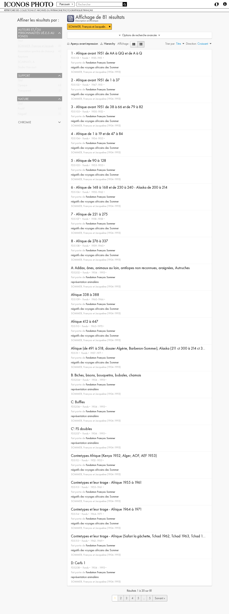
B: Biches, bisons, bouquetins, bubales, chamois (106, 375)
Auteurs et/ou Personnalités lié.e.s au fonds (36, 33)
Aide (225, 4)
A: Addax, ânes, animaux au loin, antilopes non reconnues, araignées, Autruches (130, 267)
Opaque (22, 86)
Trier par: (170, 43)
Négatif (22, 114)
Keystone (23, 57)
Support (24, 75)
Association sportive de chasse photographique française (50, 52)
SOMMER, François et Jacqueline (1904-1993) (45, 46)
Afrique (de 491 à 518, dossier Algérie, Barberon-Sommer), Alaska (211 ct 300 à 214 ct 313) (139, 348)
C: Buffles (78, 402)
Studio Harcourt (27, 68)
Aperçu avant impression (82, 43)
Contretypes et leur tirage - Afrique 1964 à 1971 (106, 509)
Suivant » (160, 598)
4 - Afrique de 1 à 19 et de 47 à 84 (97, 133)
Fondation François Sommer (100, 62)
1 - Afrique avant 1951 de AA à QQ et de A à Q (106, 53)
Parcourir (64, 4)
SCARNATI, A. (26, 62)
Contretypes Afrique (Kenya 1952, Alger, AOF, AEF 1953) (114, 455)
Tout (20, 41)
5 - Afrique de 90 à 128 (88, 160)
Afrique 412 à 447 (84, 321)
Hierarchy (108, 43)
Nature (23, 98)
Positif (21, 109)
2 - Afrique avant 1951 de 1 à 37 (95, 80)
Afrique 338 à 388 (85, 294)
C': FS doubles (81, 428)
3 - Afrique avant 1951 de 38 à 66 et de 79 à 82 (107, 106)
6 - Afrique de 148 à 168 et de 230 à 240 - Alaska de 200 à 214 (119, 187)
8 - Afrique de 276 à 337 (89, 241)
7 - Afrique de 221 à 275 (89, 214)
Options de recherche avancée (139, 35)
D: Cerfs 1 (78, 563)
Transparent (24, 91)
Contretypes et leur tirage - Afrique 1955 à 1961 (106, 482)
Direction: (191, 43)
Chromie (24, 122)
